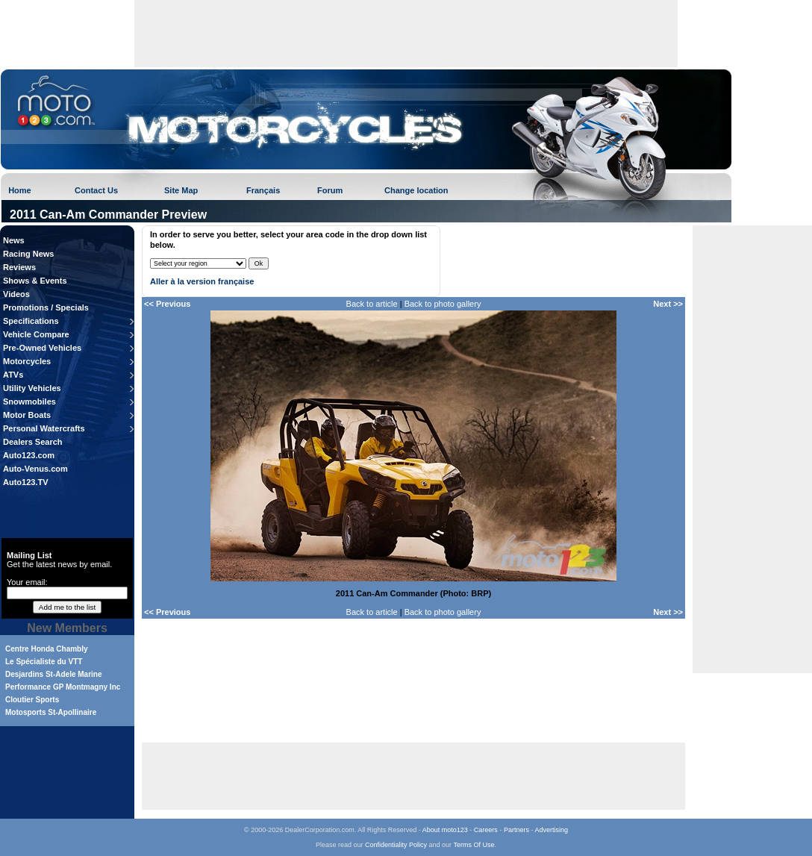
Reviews (19, 267)
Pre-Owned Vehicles (42, 347)
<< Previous (167, 303)
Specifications (31, 320)
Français (263, 190)
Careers (486, 830)
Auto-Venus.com (35, 468)
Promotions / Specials (46, 307)
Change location (416, 190)
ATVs (13, 374)
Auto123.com (28, 455)
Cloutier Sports (32, 700)
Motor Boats (27, 414)
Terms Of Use (473, 845)
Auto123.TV (26, 482)
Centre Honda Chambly (46, 649)
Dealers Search (33, 441)
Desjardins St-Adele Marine (53, 674)
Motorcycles (27, 361)
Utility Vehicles (32, 388)
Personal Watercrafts (44, 428)
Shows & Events (35, 280)
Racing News (28, 253)
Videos (16, 294)
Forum (330, 190)
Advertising (551, 830)
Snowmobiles (29, 401)
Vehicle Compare (36, 334)
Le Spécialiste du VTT (43, 661)
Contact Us (96, 190)
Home (19, 190)
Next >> (668, 303)
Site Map (181, 190)
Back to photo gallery (443, 303)
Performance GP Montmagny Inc (62, 687)
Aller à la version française (202, 281)
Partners (516, 830)
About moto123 (445, 830)
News (14, 240)
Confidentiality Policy (396, 845)
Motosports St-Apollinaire (50, 712)
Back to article (372, 303)
